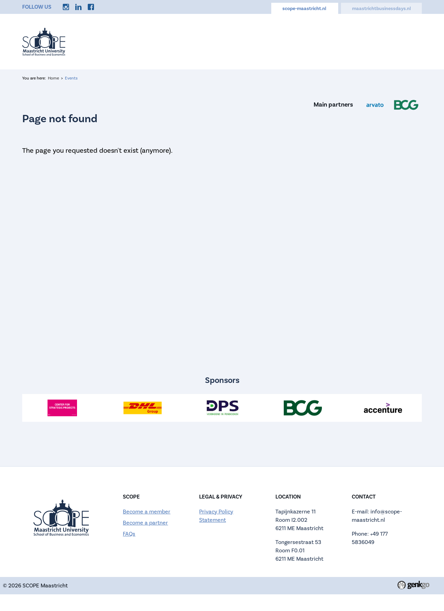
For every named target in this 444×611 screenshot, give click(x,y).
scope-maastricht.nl (304, 8)
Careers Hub (279, 41)
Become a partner (145, 522)
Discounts (323, 41)
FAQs (129, 533)
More (408, 41)
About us (199, 41)
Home (133, 41)
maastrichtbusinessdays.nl (381, 8)
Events (164, 41)
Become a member (146, 511)
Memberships (369, 41)
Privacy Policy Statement (216, 515)
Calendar (236, 41)
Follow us (36, 6)
